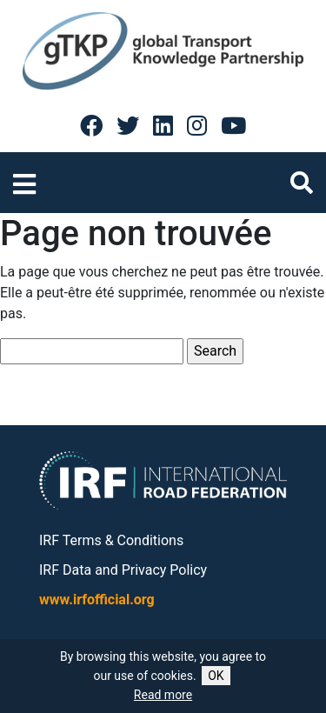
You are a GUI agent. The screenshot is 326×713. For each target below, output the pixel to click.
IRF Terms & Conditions (111, 540)
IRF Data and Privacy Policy (123, 570)
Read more (163, 695)
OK (215, 676)
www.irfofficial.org (97, 599)
